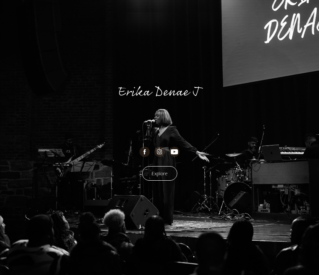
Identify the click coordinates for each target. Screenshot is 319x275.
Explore (160, 173)
